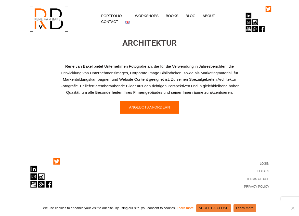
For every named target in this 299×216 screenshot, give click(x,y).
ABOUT (209, 16)
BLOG (191, 16)
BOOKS (172, 16)
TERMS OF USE (257, 179)
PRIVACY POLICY (256, 186)
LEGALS (263, 171)
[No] (292, 208)
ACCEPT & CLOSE (213, 208)
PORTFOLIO (111, 16)
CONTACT (109, 22)
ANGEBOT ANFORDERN (149, 107)
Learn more (185, 208)
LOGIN (264, 163)
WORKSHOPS (147, 16)
